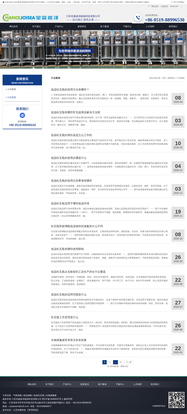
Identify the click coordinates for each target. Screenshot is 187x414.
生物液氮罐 (51, 395)
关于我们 (40, 26)
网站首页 (155, 6)
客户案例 (108, 26)
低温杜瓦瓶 (39, 395)
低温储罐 (27, 395)
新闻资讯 (86, 26)
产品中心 (63, 26)
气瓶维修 (17, 395)
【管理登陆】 (33, 410)
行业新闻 (10, 97)
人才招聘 (154, 26)
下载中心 (131, 26)
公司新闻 (10, 89)
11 (121, 362)
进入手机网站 (179, 2)
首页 (164, 78)
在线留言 (164, 6)
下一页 (128, 362)
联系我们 (173, 26)
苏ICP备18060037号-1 (52, 399)
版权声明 (68, 399)
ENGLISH (174, 6)
